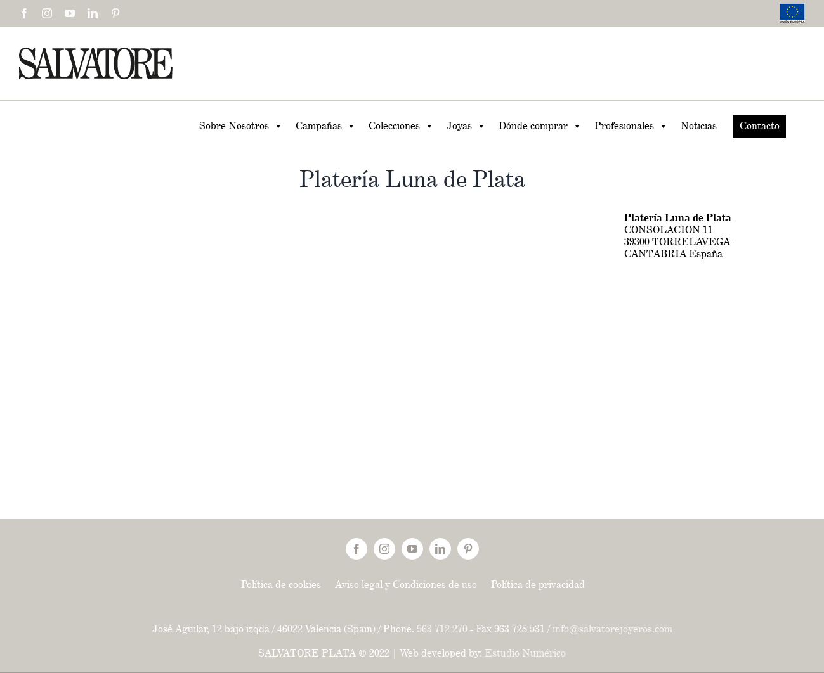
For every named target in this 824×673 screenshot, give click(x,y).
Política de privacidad (538, 585)
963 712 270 (442, 629)
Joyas (466, 126)
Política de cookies (281, 585)
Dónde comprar (540, 126)
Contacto (760, 126)
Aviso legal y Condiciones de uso (406, 585)
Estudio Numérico (525, 653)
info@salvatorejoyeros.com (612, 629)
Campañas (326, 126)
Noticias (699, 126)
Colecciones (401, 126)
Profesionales (631, 126)
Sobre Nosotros (241, 126)
